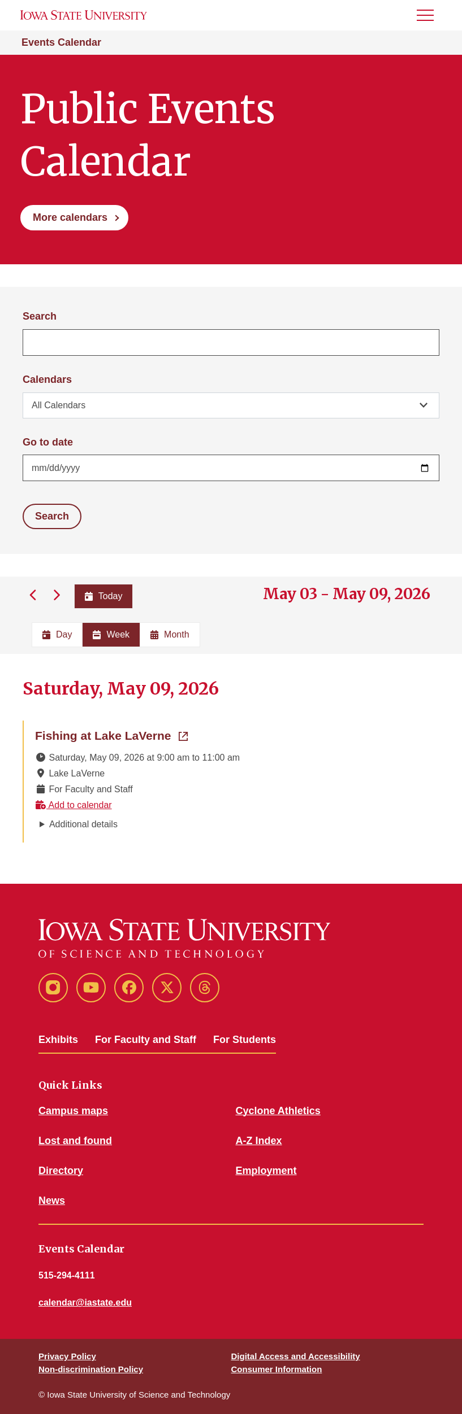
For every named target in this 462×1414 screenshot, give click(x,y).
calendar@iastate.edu (85, 1302)
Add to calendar (73, 805)
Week (111, 634)
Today (104, 596)
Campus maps (73, 1110)
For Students (244, 1039)
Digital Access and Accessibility (295, 1356)
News (51, 1200)
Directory (60, 1170)
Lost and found (75, 1140)
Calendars (47, 379)
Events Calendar (61, 42)
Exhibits (58, 1039)
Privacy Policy (67, 1356)
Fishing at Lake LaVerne (111, 734)
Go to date (48, 442)
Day (57, 634)
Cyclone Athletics (278, 1110)
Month (169, 634)
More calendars (70, 217)
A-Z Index (259, 1140)
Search (40, 316)
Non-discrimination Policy (90, 1369)
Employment (266, 1170)
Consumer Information (276, 1369)
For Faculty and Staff (145, 1039)
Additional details (83, 824)
